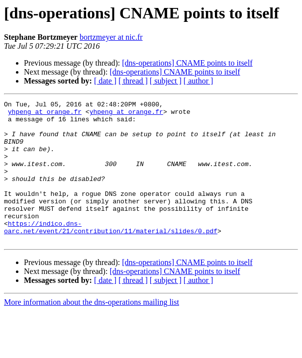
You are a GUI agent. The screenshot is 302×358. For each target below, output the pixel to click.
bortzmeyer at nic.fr (111, 37)
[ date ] (105, 81)
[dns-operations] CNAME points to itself (187, 63)
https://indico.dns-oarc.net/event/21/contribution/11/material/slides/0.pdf (110, 253)
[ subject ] (166, 81)
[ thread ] (133, 81)
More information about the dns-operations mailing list (91, 330)
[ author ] (198, 81)
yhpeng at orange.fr (45, 114)
